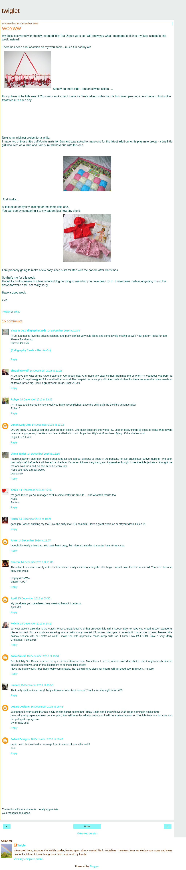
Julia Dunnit (18, 656)
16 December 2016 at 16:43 (47, 706)
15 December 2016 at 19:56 (37, 685)
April (14, 598)
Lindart (15, 685)
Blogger (94, 866)
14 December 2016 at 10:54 (63, 330)
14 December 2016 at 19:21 (35, 518)
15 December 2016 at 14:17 (36, 623)
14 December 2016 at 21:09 (37, 562)
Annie (14, 489)
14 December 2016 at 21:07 (34, 540)
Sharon (15, 562)
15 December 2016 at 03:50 (34, 598)
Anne (14, 540)
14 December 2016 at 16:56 (35, 489)
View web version (87, 833)
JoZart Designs (20, 706)
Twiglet (21, 845)
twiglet (11, 10)
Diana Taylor (18, 453)
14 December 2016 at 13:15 (48, 424)
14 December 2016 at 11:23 (46, 370)
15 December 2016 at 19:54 (43, 656)
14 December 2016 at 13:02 (36, 399)
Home (87, 826)
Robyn (15, 399)
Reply (14, 359)
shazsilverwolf (20, 370)
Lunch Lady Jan (21, 424)
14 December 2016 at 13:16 (43, 453)
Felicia (15, 623)
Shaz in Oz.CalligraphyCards (28, 330)
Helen (14, 518)
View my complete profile (28, 859)
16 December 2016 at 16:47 (47, 739)
